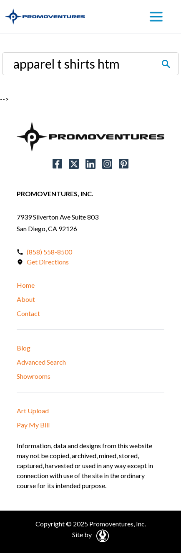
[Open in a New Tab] (101, 534)
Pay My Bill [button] (33, 425)
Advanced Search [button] (41, 362)
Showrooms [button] (33, 376)
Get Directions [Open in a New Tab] (48, 262)
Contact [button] (28, 313)
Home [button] (26, 285)
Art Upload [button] (33, 411)
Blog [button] (23, 348)
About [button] (26, 299)
